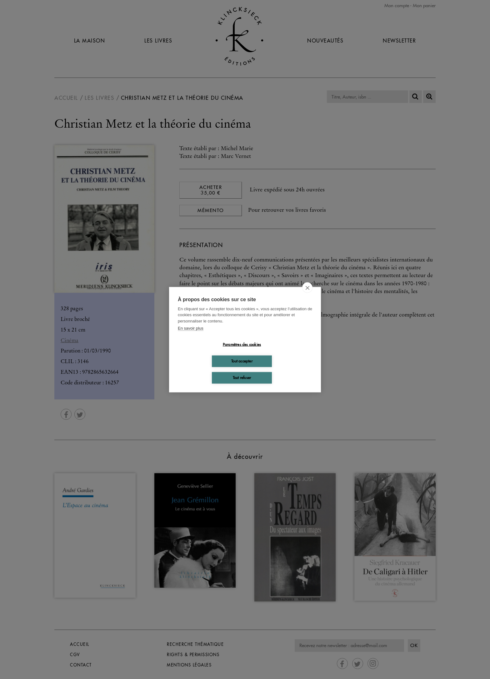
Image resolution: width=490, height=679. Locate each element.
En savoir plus (190, 328)
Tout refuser (242, 377)
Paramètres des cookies (242, 344)
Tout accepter (241, 361)
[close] (307, 287)
